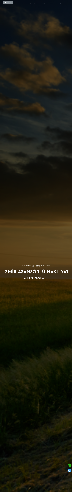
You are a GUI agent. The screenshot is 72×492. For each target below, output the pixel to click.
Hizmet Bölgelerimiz (53, 4)
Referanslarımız (64, 4)
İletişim (43, 4)
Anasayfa (29, 4)
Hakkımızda (36, 4)
